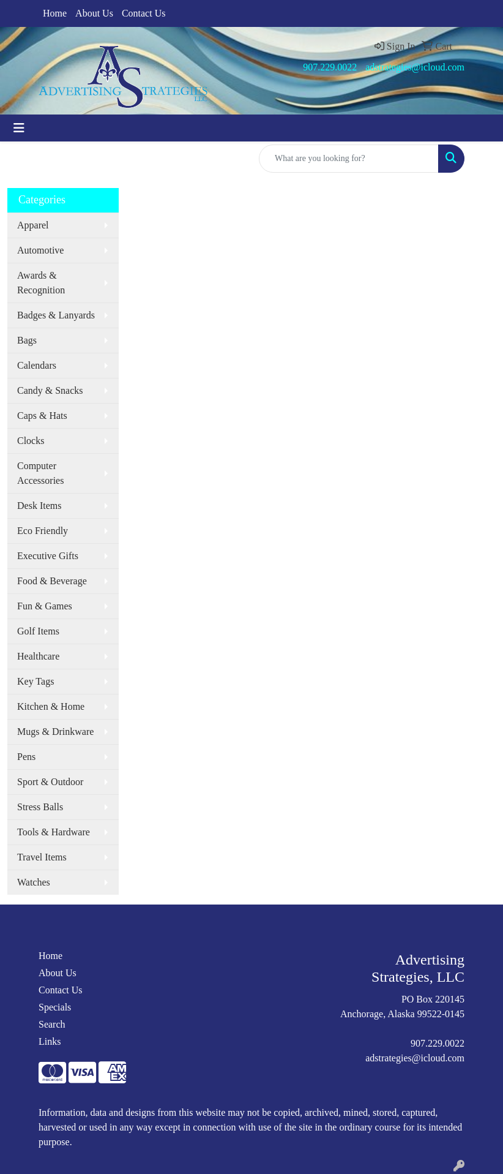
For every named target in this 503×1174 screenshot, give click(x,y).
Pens (26, 756)
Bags (27, 340)
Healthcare (38, 656)
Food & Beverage (52, 581)
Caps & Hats (42, 415)
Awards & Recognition (41, 282)
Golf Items (38, 631)
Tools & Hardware (53, 832)
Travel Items (42, 857)
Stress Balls (40, 807)
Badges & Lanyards (56, 315)
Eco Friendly (42, 530)
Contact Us (144, 13)
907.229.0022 (330, 67)
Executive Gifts (47, 556)
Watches (33, 882)
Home (55, 13)
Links (50, 1041)
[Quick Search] (349, 159)
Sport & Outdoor (50, 782)
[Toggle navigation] (19, 128)
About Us (94, 13)
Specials (55, 1007)
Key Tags (35, 681)
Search (52, 1024)
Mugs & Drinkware (55, 731)
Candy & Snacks (50, 390)
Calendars (36, 365)
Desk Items (39, 505)
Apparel (33, 225)
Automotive (40, 250)
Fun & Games (44, 606)
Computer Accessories (40, 473)
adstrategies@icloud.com (414, 67)
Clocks (30, 440)
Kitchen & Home (50, 706)
